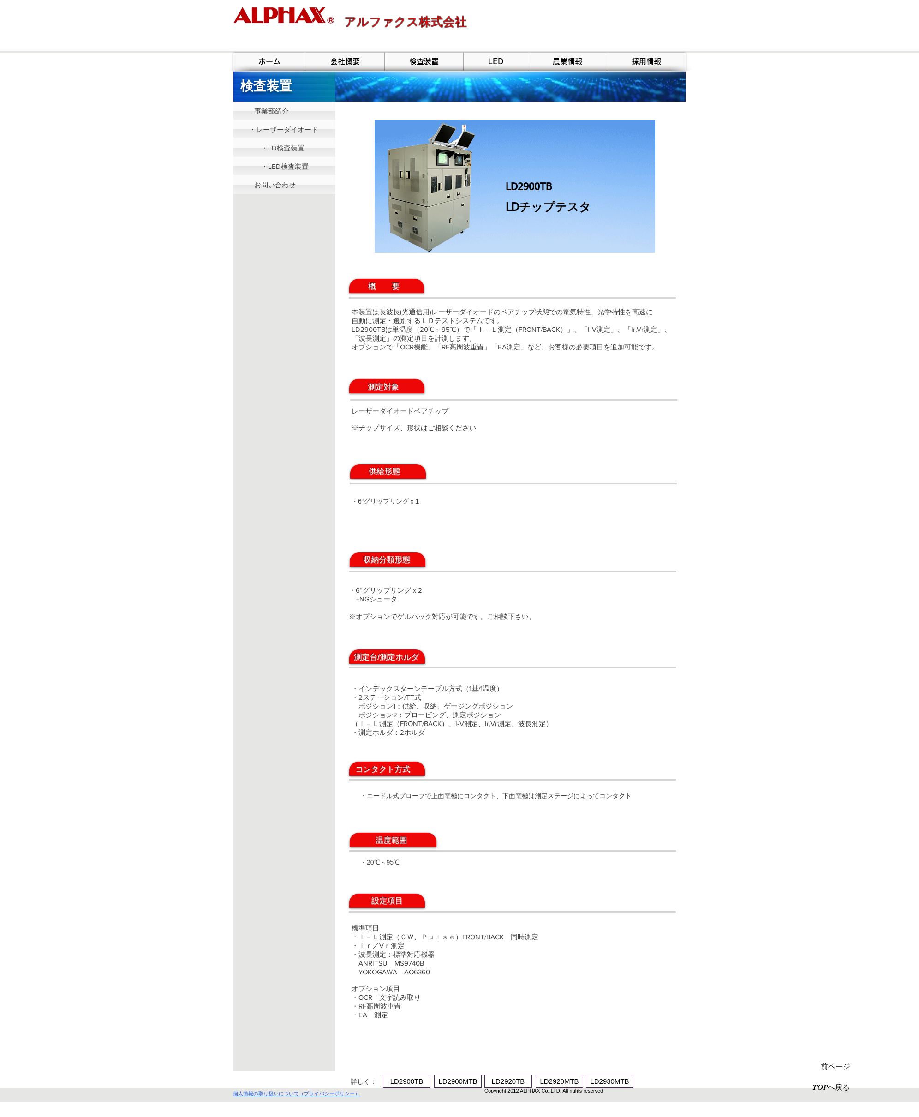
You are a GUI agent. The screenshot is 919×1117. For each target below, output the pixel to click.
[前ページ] (835, 1066)
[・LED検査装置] (284, 166)
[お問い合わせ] (284, 184)
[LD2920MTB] (559, 1081)
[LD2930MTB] (609, 1081)
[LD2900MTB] (458, 1081)
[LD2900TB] (406, 1081)
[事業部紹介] (284, 111)
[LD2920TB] (508, 1081)
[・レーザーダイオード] (284, 129)
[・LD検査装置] (284, 147)
